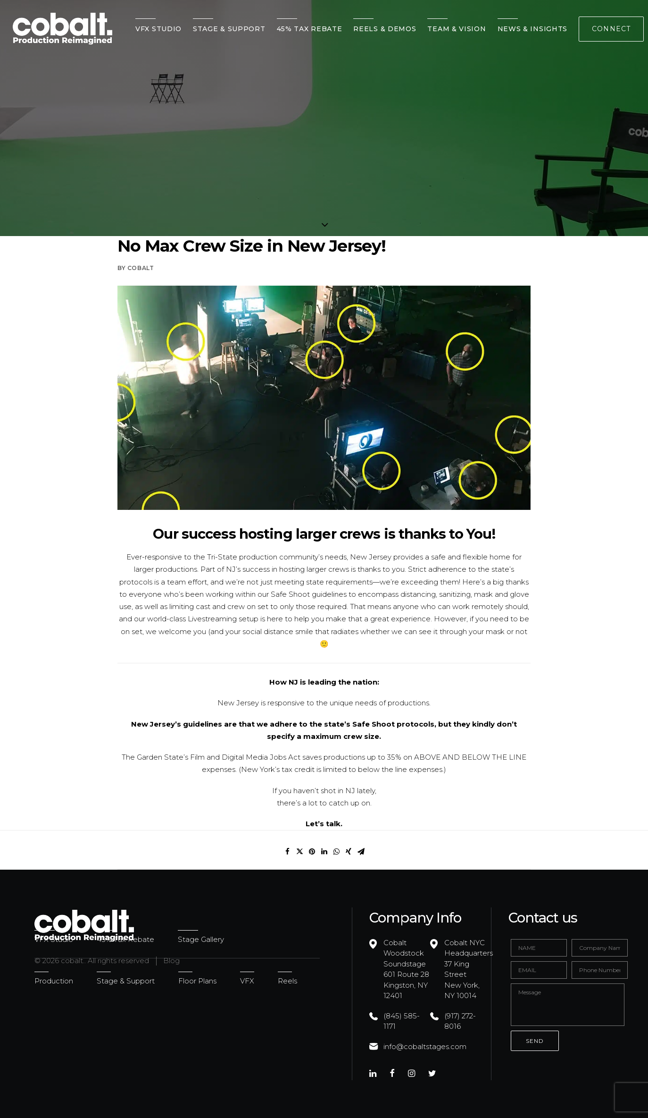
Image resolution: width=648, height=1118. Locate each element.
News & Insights (533, 29)
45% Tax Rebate (309, 29)
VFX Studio (158, 29)
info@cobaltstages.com (424, 1046)
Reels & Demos (384, 29)
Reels (287, 980)
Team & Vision (456, 29)
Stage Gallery (201, 939)
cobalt (140, 267)
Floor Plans (197, 980)
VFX (247, 980)
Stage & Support (229, 29)
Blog (171, 960)
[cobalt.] (63, 29)
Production (53, 980)
